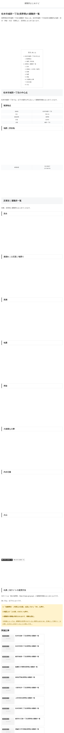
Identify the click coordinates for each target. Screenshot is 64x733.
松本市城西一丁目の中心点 (32, 56)
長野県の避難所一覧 (7, 561)
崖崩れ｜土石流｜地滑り (33, 69)
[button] (61, 707)
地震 (27, 75)
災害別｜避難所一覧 (30, 64)
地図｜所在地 (30, 61)
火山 (27, 86)
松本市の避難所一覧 (19, 561)
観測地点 (28, 59)
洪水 (27, 67)
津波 (27, 78)
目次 (29, 52)
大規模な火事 (30, 80)
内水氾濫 (28, 83)
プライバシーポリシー (48, 727)
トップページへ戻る (16, 727)
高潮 (27, 72)
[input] (32, 707)
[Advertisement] (32, 35)
